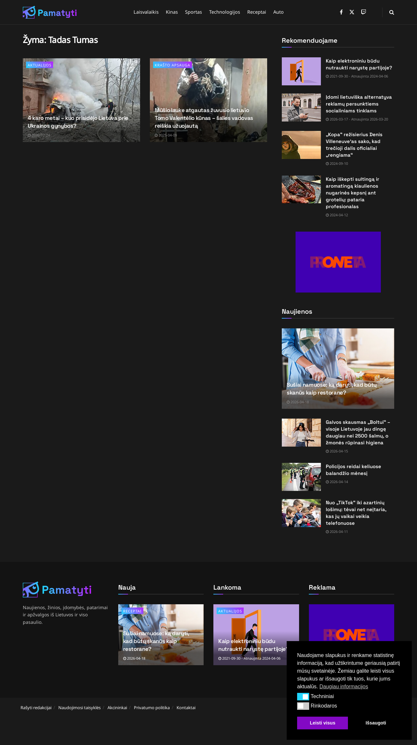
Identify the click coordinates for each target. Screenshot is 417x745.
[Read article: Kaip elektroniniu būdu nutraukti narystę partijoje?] (301, 71)
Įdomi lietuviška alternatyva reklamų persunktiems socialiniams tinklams (359, 104)
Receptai (256, 12)
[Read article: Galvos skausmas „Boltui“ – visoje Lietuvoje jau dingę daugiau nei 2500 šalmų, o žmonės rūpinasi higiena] (301, 433)
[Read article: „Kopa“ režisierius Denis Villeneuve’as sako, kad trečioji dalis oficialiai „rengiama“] (301, 145)
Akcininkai (117, 707)
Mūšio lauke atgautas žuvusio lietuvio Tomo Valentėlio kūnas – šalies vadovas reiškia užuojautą (204, 118)
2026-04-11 (337, 531)
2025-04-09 (166, 135)
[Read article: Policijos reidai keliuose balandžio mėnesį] (301, 477)
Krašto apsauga (172, 65)
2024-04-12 (337, 214)
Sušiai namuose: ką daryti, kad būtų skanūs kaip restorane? (332, 388)
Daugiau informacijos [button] (343, 686)
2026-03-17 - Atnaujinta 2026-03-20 (357, 119)
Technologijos (224, 12)
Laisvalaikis (146, 12)
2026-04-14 (337, 481)
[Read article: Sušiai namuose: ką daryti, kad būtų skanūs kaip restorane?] (338, 368)
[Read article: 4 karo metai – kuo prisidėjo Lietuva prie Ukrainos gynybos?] (81, 100)
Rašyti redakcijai (36, 707)
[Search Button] (391, 12)
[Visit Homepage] (50, 12)
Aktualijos (39, 65)
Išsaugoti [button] (376, 722)
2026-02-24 (39, 135)
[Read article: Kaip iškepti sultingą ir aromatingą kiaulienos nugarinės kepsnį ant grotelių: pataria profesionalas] (301, 190)
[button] (303, 696)
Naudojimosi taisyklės (79, 707)
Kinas (172, 12)
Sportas (193, 12)
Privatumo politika (152, 707)
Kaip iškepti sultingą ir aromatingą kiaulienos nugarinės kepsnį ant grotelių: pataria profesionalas (352, 192)
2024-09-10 (337, 163)
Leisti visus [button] (322, 722)
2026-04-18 (298, 401)
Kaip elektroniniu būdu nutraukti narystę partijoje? (253, 645)
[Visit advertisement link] (338, 262)
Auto (278, 12)
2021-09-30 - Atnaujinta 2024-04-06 (357, 76)
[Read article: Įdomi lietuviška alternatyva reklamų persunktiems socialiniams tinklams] (301, 107)
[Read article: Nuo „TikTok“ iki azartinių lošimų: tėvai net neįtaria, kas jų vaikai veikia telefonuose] (301, 513)
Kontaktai (186, 707)
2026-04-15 (337, 451)
